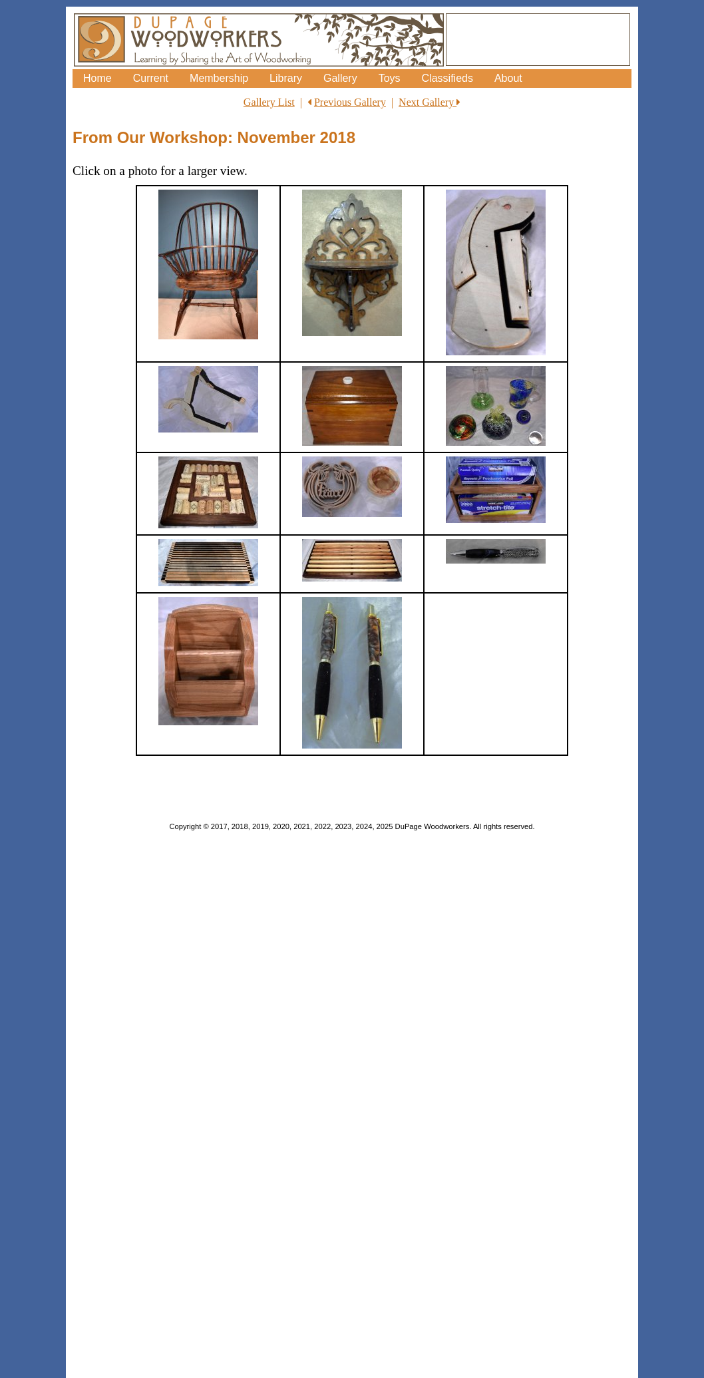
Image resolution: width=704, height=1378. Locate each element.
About (508, 78)
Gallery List (269, 102)
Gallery (340, 78)
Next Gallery (429, 102)
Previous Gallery (350, 102)
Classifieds (447, 78)
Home (97, 78)
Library (285, 78)
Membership (219, 78)
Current (150, 78)
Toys (390, 78)
